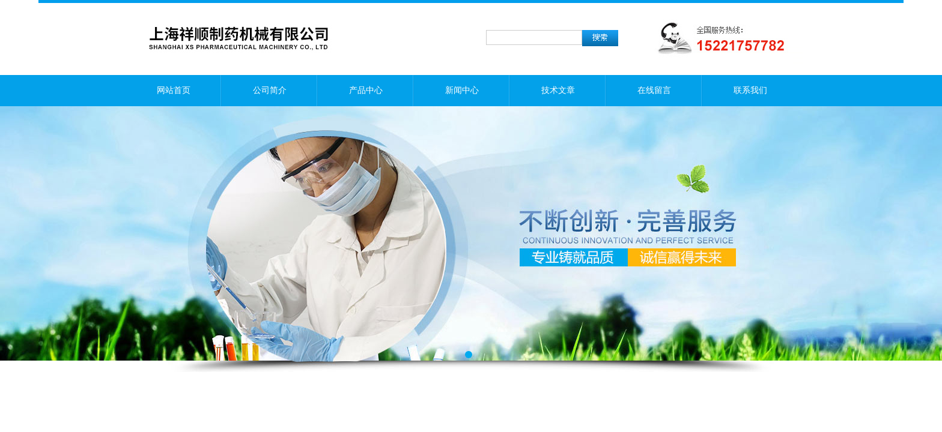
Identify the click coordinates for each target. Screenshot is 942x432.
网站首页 (173, 90)
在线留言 (654, 90)
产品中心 (366, 90)
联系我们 (750, 90)
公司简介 (270, 90)
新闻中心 (462, 90)
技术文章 (558, 90)
